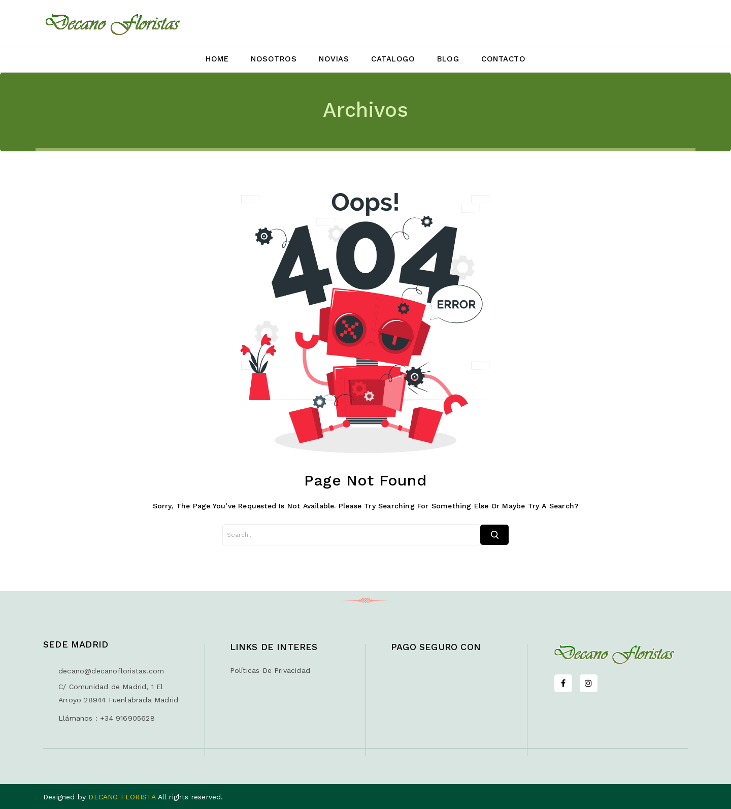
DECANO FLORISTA (122, 797)
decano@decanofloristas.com (111, 671)
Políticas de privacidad (270, 670)
